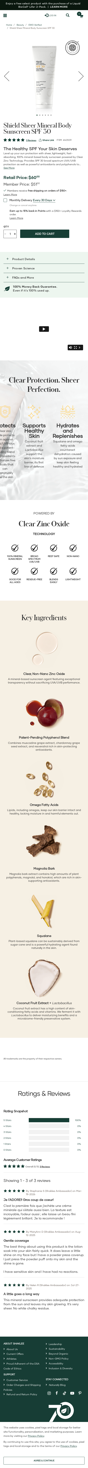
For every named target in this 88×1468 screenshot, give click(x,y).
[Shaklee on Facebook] (56, 1393)
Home (9, 25)
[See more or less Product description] (9, 167)
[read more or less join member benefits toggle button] (10, 194)
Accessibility (56, 1363)
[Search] (68, 15)
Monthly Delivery (18, 200)
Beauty (20, 25)
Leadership (55, 1344)
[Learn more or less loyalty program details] (16, 218)
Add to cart (45, 233)
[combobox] (44, 200)
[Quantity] (10, 234)
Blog (57, 1384)
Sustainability (57, 1348)
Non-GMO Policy (59, 1358)
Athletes (11, 1358)
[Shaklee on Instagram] (49, 1393)
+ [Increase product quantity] (15, 233)
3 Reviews (31, 140)
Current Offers (14, 1353)
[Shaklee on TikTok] (64, 1391)
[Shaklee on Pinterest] (80, 1393)
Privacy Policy (36, 1435)
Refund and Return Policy (21, 1394)
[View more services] (46, 140)
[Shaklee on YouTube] (72, 1393)
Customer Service (17, 1380)
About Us (12, 1349)
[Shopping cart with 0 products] (80, 15)
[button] (44, 259)
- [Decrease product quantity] (5, 233)
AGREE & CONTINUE (44, 1460)
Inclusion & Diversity (61, 1368)
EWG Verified (35, 25)
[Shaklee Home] (18, 15)
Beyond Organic (58, 1353)
